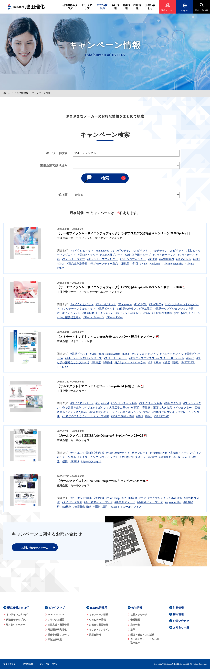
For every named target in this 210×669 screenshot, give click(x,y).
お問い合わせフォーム (34, 547)
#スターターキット (115, 358)
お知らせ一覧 (181, 627)
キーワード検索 (56, 153)
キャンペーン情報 (98, 614)
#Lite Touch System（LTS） (114, 353)
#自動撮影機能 (82, 506)
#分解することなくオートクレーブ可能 (85, 416)
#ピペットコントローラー (130, 362)
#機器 (146, 313)
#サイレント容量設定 (128, 313)
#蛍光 (142, 498)
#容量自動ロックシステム (97, 313)
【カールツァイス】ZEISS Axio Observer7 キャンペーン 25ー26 (100, 435)
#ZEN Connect (181, 457)
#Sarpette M (102, 403)
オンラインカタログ (16, 614)
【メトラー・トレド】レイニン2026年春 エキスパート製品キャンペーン (106, 336)
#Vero (93, 353)
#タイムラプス (109, 457)
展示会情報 (95, 634)
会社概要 (135, 619)
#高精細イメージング (182, 452)
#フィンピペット (106, 304)
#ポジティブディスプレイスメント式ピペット (156, 358)
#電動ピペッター (88, 254)
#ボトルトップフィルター (102, 259)
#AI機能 (66, 506)
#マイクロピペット (81, 250)
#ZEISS (74, 461)
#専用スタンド (172, 403)
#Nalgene (155, 263)
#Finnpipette (102, 250)
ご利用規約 (28, 664)
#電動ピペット (79, 353)
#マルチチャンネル (171, 353)
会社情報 (115, 7)
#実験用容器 (166, 259)
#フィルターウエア (73, 259)
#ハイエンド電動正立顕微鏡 (87, 498)
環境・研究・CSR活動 (142, 634)
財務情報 (126, 7)
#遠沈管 (152, 259)
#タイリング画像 (72, 502)
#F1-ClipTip (140, 304)
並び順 (62, 194)
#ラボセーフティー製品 (103, 263)
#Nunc (144, 263)
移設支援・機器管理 (58, 624)
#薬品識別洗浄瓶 (77, 263)
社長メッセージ (138, 614)
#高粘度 (96, 362)
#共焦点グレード (138, 452)
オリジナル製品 (56, 619)
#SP (150, 362)
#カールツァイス (91, 461)
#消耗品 (124, 263)
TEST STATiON (56, 614)
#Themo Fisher (114, 317)
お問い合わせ (150, 7)
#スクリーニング (88, 457)
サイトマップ (9, 664)
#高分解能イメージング (98, 502)
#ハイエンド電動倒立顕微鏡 (87, 452)
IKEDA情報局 (102, 7)
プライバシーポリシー (50, 664)
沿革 (132, 629)
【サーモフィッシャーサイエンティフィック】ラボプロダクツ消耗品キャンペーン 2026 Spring (121, 233)
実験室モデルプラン (16, 619)
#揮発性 (107, 362)
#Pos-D (190, 358)
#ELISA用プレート (111, 254)
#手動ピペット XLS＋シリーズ (83, 358)
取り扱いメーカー (15, 624)
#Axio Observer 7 (116, 452)
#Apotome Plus (158, 452)
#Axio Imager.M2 (116, 498)
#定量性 (152, 457)
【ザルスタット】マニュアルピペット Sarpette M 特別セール (98, 386)
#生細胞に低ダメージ (133, 457)
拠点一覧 (135, 624)
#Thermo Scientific (172, 263)
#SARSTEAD (161, 416)
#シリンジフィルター (133, 259)
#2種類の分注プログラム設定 (134, 308)
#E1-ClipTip (156, 304)
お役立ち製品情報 (98, 624)
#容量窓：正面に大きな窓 (156, 407)
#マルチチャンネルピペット (167, 250)
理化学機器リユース (58, 634)
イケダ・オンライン (99, 629)
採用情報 (137, 7)
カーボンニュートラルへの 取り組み (144, 641)
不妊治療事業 (55, 639)
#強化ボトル (183, 259)
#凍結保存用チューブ (138, 254)
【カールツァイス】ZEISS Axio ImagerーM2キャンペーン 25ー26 (101, 480)
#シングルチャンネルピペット (129, 250)
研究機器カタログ (70, 7)
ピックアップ (87, 7)
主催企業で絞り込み (53, 165)
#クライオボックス (164, 254)
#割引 (134, 263)
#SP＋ (157, 362)
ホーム (6, 93)
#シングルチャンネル (145, 353)
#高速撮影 (165, 457)
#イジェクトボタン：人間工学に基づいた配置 (111, 407)
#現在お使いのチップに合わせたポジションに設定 (119, 412)
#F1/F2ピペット (71, 313)
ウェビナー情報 (97, 619)
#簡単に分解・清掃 (122, 416)
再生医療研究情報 (57, 629)
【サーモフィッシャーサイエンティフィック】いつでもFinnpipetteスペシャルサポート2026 (119, 287)
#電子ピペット (106, 308)
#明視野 (132, 498)
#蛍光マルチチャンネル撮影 (165, 498)
